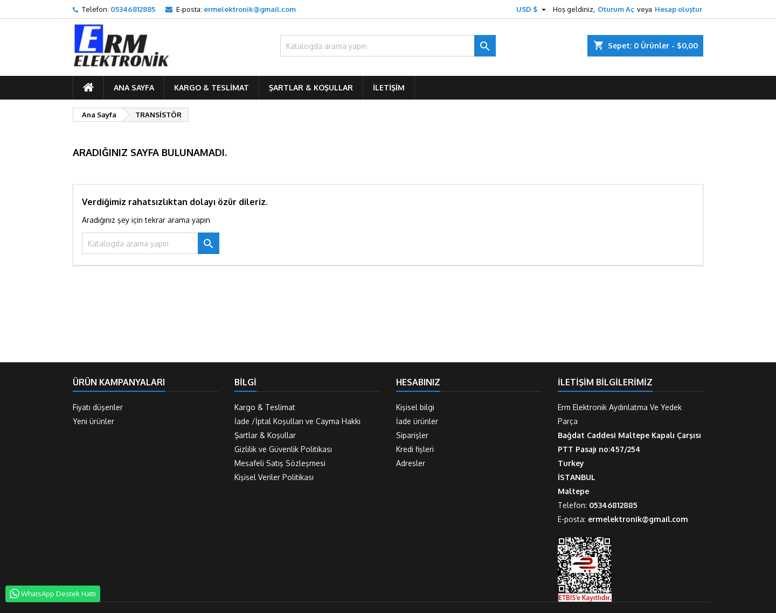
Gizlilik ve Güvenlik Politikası (283, 449)
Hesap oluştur (678, 9)
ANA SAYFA (134, 87)
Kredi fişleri (415, 449)
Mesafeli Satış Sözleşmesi (279, 463)
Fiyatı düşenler (98, 407)
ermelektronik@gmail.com (250, 9)
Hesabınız (418, 382)
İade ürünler (417, 421)
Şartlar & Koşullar (311, 87)
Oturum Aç (616, 9)
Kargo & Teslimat (211, 87)
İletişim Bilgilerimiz (605, 382)
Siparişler (412, 435)
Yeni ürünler (93, 421)
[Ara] (388, 46)
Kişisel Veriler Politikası (274, 477)
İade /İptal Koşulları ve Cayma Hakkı (297, 421)
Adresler (410, 463)
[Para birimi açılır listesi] (532, 9)
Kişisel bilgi (415, 407)
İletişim (389, 87)
